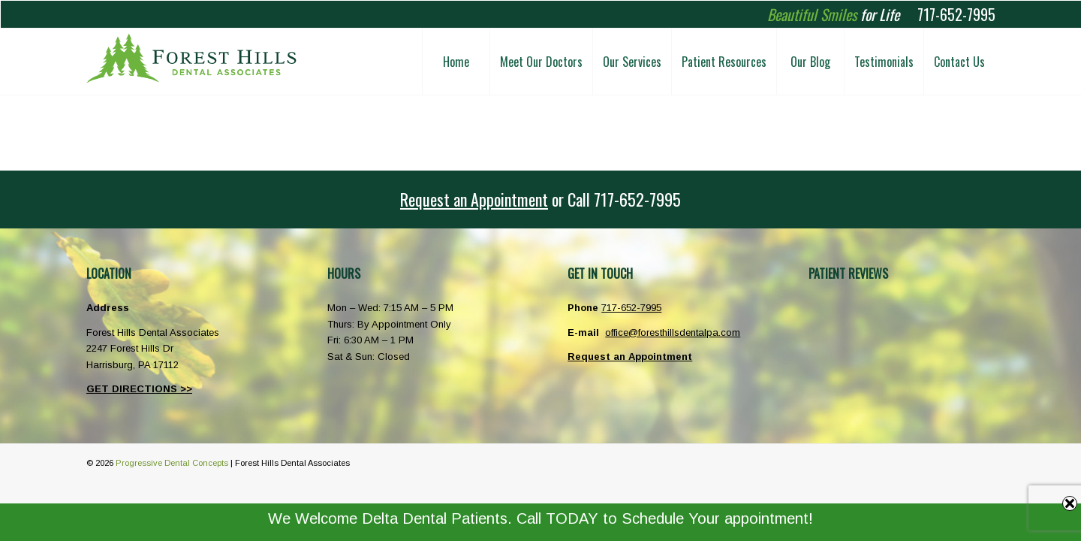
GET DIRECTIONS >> (139, 388)
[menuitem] (455, 62)
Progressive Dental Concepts (172, 462)
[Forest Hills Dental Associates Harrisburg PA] (191, 62)
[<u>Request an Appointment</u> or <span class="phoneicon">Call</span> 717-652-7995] (540, 199)
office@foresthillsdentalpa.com (672, 332)
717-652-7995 (956, 14)
